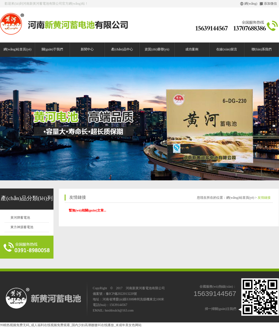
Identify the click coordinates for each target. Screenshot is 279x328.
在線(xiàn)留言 (226, 49)
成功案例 (191, 49)
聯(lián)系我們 (262, 49)
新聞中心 (87, 49)
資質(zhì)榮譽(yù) (157, 49)
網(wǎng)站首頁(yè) (17, 49)
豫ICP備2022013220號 (121, 294)
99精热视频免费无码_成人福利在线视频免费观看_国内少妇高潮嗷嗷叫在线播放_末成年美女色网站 (71, 325)
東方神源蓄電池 (21, 227)
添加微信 (270, 3)
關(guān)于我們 (52, 49)
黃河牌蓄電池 (20, 217)
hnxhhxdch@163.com (119, 310)
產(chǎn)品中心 (122, 49)
